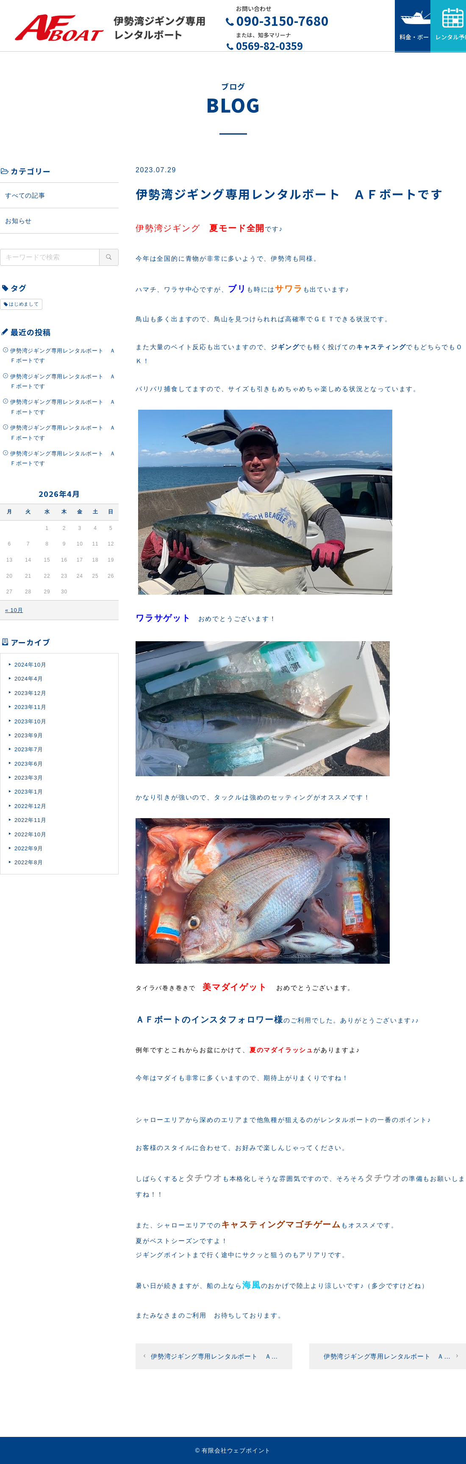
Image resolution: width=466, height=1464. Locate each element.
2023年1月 (28, 796)
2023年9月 (28, 739)
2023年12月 (30, 697)
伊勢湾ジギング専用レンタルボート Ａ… (214, 1360)
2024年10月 (30, 668)
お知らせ (18, 224)
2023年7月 (28, 753)
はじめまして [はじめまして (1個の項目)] (24, 308)
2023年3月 (28, 782)
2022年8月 (28, 866)
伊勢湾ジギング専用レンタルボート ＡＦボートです (62, 359)
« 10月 (14, 614)
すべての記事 (25, 199)
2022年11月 (30, 824)
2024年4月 (28, 683)
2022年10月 (30, 838)
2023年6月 (28, 767)
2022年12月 (30, 810)
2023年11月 (30, 711)
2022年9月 (28, 852)
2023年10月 (30, 725)
